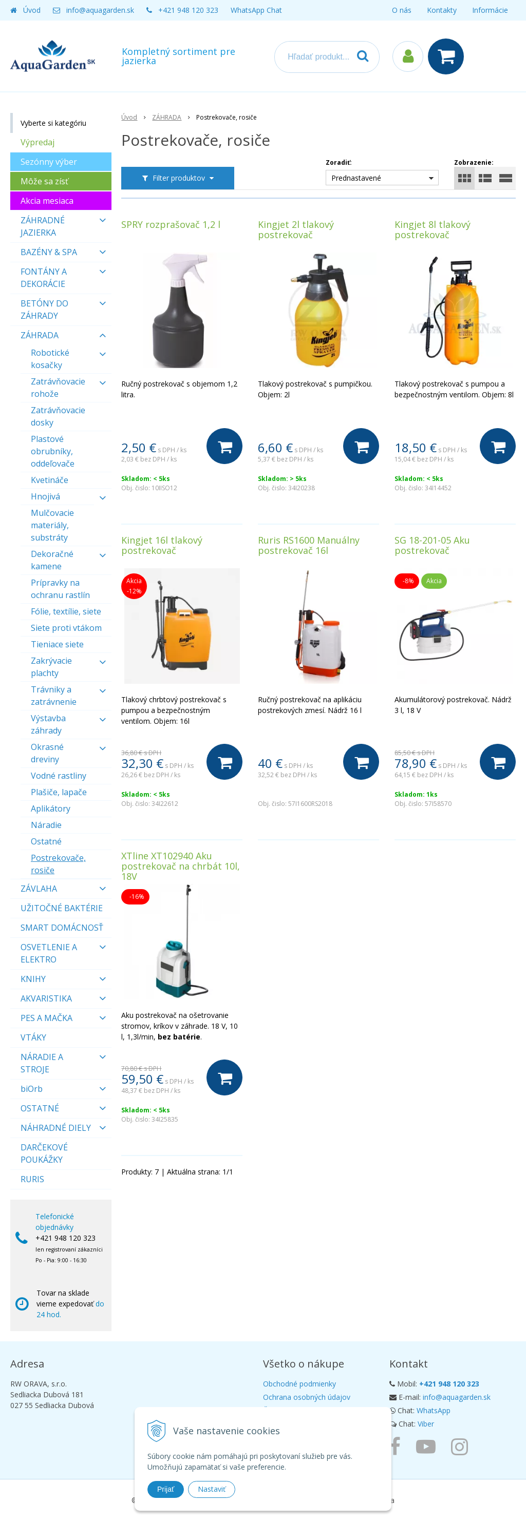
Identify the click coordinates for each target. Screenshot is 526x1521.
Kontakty (442, 10)
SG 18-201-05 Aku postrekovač (432, 545)
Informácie (490, 10)
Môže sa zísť (44, 181)
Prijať (165, 1489)
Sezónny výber (49, 161)
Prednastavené (356, 178)
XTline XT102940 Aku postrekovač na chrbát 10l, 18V (180, 866)
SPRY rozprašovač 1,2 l (170, 224)
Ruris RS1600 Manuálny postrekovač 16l (309, 545)
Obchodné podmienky (299, 1384)
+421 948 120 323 (188, 10)
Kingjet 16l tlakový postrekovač (161, 545)
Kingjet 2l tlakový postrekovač (296, 229)
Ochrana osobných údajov (306, 1397)
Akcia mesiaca (47, 200)
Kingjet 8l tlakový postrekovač (432, 229)
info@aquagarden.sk (100, 10)
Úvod (32, 10)
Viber (426, 1424)
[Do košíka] (224, 446)
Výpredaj (37, 142)
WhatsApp (433, 1410)
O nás (401, 10)
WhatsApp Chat (256, 10)
